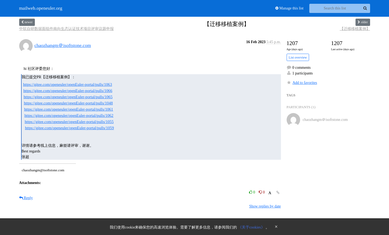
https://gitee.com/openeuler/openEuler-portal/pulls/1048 (68, 103)
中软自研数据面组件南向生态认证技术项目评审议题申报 (66, 29)
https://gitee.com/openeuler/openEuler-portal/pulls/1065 (68, 97)
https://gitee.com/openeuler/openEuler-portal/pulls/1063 (67, 84)
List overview (298, 57)
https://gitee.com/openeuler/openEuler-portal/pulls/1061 (68, 109)
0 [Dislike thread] (262, 192)
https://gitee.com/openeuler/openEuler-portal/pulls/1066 (68, 90)
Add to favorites (302, 83)
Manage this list (289, 8)
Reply (26, 198)
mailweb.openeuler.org (40, 8)
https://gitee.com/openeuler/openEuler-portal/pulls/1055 (69, 122)
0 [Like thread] (252, 192)
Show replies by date (265, 206)
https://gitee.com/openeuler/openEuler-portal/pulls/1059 (69, 128)
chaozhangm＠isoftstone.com (63, 45)
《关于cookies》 (252, 227)
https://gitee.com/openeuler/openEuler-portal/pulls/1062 (69, 115)
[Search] (365, 8)
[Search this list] (335, 8)
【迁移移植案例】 (355, 29)
